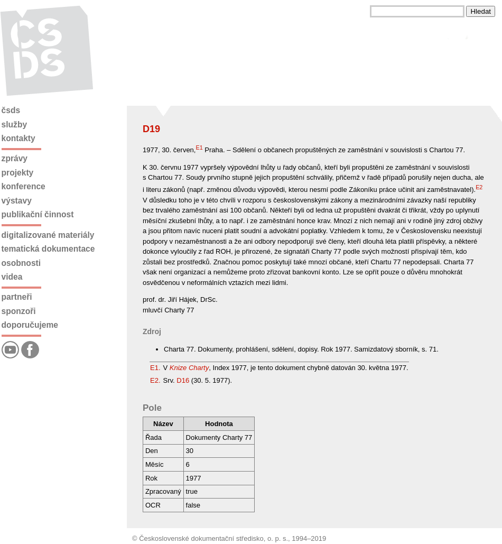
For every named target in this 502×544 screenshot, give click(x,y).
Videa (12, 276)
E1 (199, 147)
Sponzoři (19, 311)
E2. (155, 380)
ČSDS (11, 110)
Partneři (17, 296)
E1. (155, 368)
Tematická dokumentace (48, 248)
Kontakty (18, 138)
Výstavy (17, 200)
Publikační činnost (38, 214)
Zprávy (14, 158)
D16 (182, 380)
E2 (479, 187)
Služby (14, 124)
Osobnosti (21, 263)
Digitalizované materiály (48, 234)
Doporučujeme (30, 324)
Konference (23, 186)
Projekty (18, 172)
